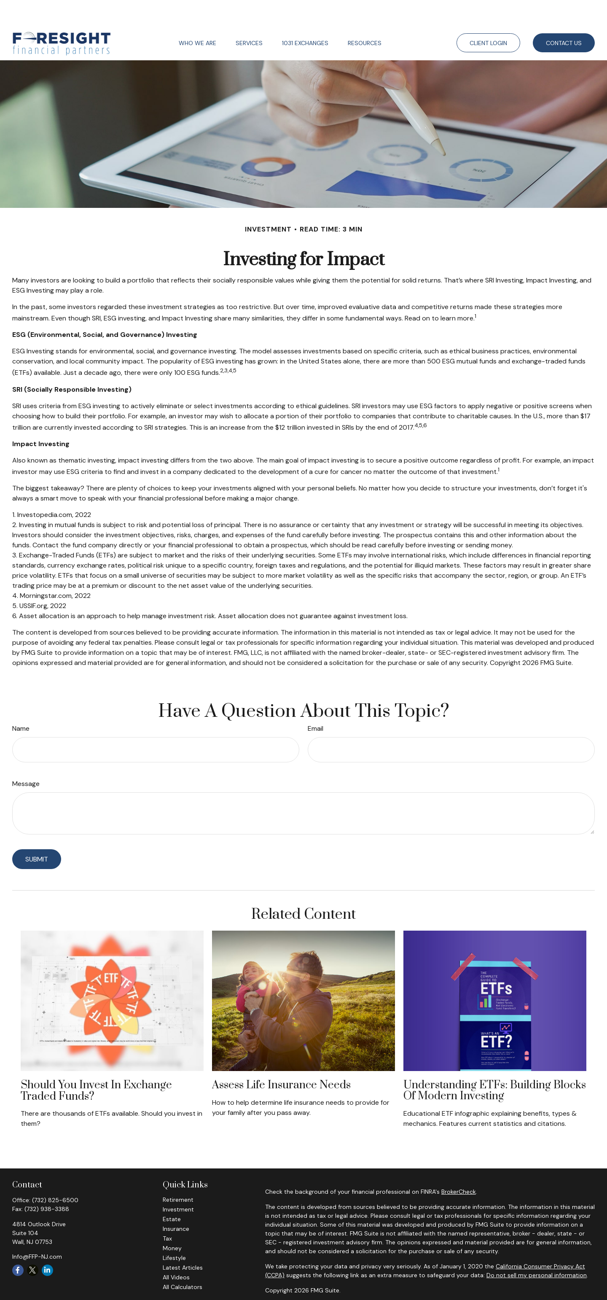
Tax (167, 1213)
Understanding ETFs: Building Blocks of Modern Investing (494, 1065)
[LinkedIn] (47, 1245)
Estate (172, 1194)
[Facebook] (18, 1245)
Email (315, 703)
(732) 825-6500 (55, 1175)
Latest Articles (183, 1242)
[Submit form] (36, 834)
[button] (197, 17)
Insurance (176, 1203)
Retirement (178, 1174)
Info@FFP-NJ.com (37, 1231)
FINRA (421, 1280)
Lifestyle (174, 1232)
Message (26, 758)
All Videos (176, 1252)
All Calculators (182, 1261)
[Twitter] (32, 1245)
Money (172, 1223)
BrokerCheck (458, 1166)
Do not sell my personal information (536, 1250)
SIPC (437, 1280)
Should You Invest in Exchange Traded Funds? (96, 1065)
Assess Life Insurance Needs (281, 1060)
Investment (178, 1184)
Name (21, 703)
